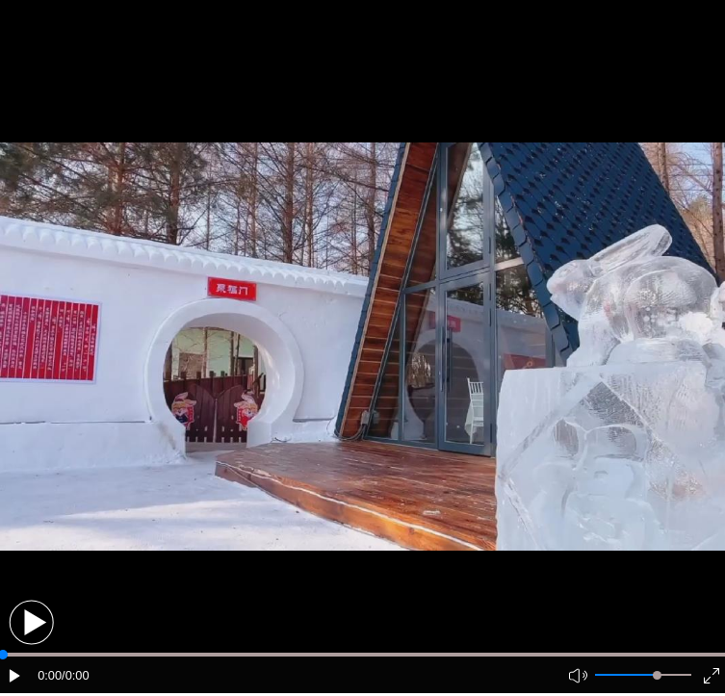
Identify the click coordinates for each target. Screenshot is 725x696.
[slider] (657, 675)
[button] (31, 622)
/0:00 (75, 675)
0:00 (50, 675)
